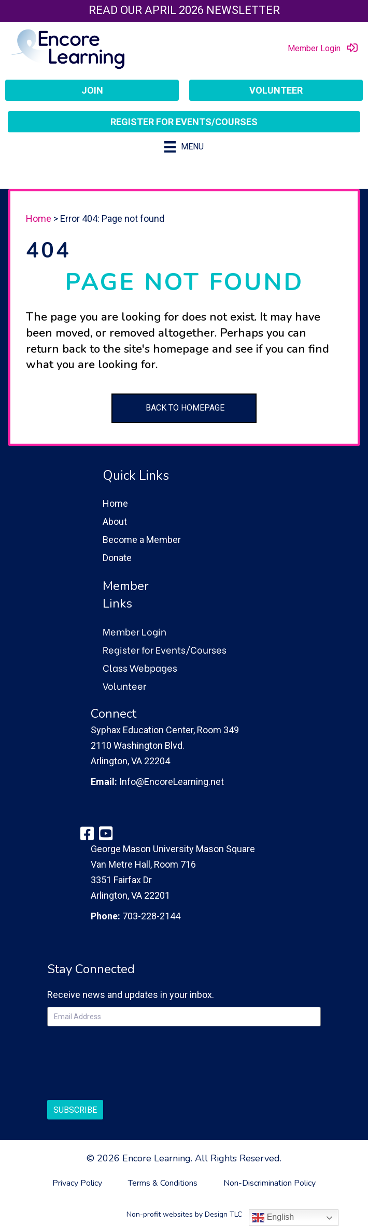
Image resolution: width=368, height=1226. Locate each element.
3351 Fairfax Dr (121, 879)
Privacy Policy (77, 1183)
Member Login (134, 631)
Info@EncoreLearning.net (171, 781)
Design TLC (223, 1214)
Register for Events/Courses (165, 649)
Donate (117, 557)
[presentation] (126, 1067)
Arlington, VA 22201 (130, 895)
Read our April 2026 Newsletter (184, 10)
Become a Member (142, 539)
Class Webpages (140, 667)
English (273, 1218)
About (115, 521)
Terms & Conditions (162, 1183)
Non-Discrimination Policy (269, 1183)
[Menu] (184, 147)
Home (38, 218)
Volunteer (124, 685)
